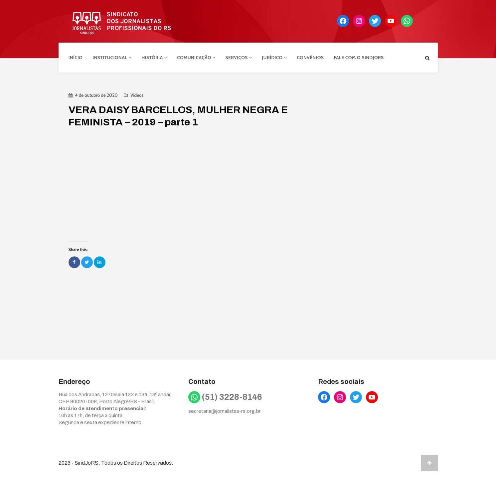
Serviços (239, 58)
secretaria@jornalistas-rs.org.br (224, 411)
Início (76, 58)
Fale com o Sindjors (359, 58)
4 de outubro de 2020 (96, 95)
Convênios (310, 58)
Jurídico (274, 58)
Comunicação (196, 58)
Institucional (111, 58)
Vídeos (136, 95)
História (154, 58)
